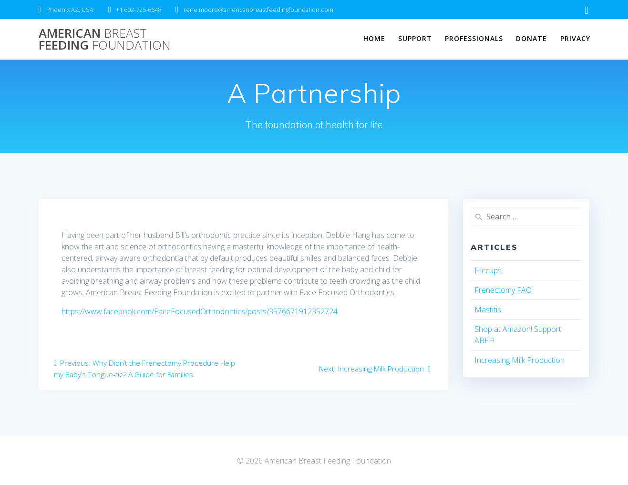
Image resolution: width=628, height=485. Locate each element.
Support (415, 38)
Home (374, 38)
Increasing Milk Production (519, 360)
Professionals (474, 38)
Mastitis (487, 309)
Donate (531, 38)
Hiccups (488, 270)
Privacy (575, 38)
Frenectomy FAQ (503, 290)
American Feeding (105, 39)
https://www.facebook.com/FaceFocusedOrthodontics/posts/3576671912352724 (200, 311)
